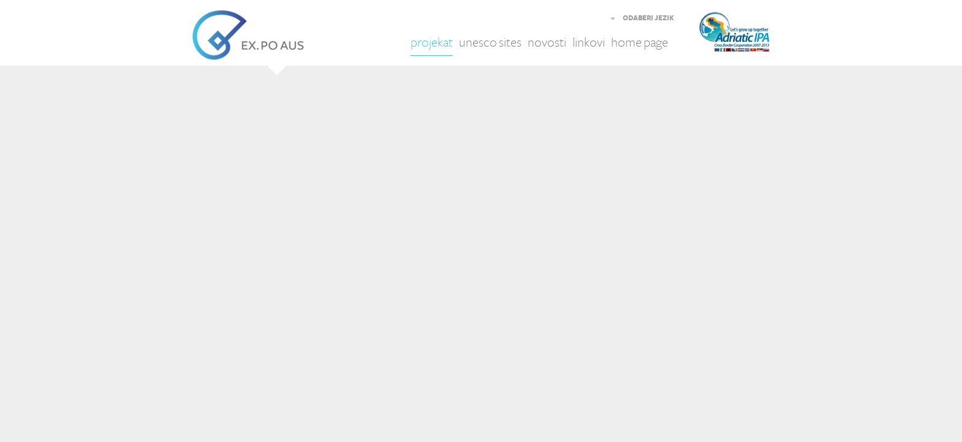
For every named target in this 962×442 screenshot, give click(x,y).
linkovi (588, 42)
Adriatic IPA (752, 35)
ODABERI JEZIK (648, 18)
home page (639, 42)
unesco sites (490, 42)
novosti (547, 42)
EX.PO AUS (248, 35)
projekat (431, 42)
